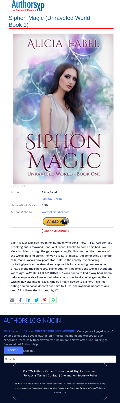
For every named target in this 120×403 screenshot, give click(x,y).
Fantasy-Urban (52, 199)
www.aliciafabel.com (55, 212)
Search (13, 350)
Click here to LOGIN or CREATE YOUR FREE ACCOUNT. (40, 331)
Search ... (29, 350)
